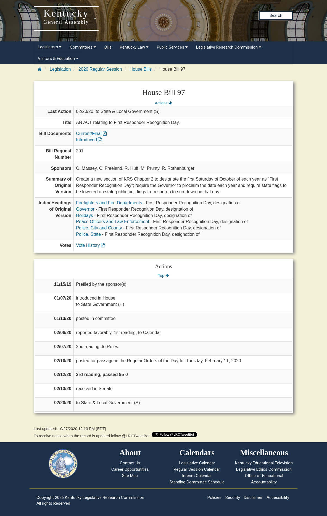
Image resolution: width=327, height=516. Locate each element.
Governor (85, 209)
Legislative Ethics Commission (264, 469)
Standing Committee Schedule (197, 482)
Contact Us (130, 463)
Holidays (84, 215)
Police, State (88, 234)
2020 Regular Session (100, 69)
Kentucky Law (134, 47)
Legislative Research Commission (228, 47)
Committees (83, 47)
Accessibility (278, 497)
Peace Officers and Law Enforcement (112, 221)
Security (232, 497)
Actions (163, 103)
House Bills (141, 69)
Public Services (172, 47)
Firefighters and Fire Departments (109, 202)
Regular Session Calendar (197, 469)
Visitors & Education (58, 58)
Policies (214, 497)
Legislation (60, 69)
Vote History (90, 245)
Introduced (89, 139)
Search (276, 15)
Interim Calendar (197, 475)
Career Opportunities (130, 469)
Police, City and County (99, 228)
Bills (108, 47)
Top (163, 275)
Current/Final (91, 133)
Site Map (130, 475)
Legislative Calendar (197, 463)
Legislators (50, 46)
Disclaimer (253, 497)
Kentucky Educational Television (264, 463)
